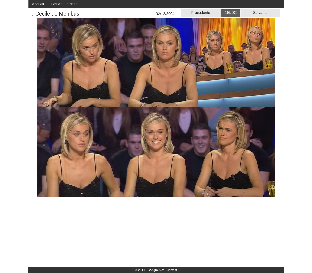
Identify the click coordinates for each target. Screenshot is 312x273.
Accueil (38, 4)
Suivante (260, 13)
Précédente (200, 13)
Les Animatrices (64, 4)
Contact (171, 270)
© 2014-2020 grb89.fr (149, 270)
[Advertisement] (156, 231)
